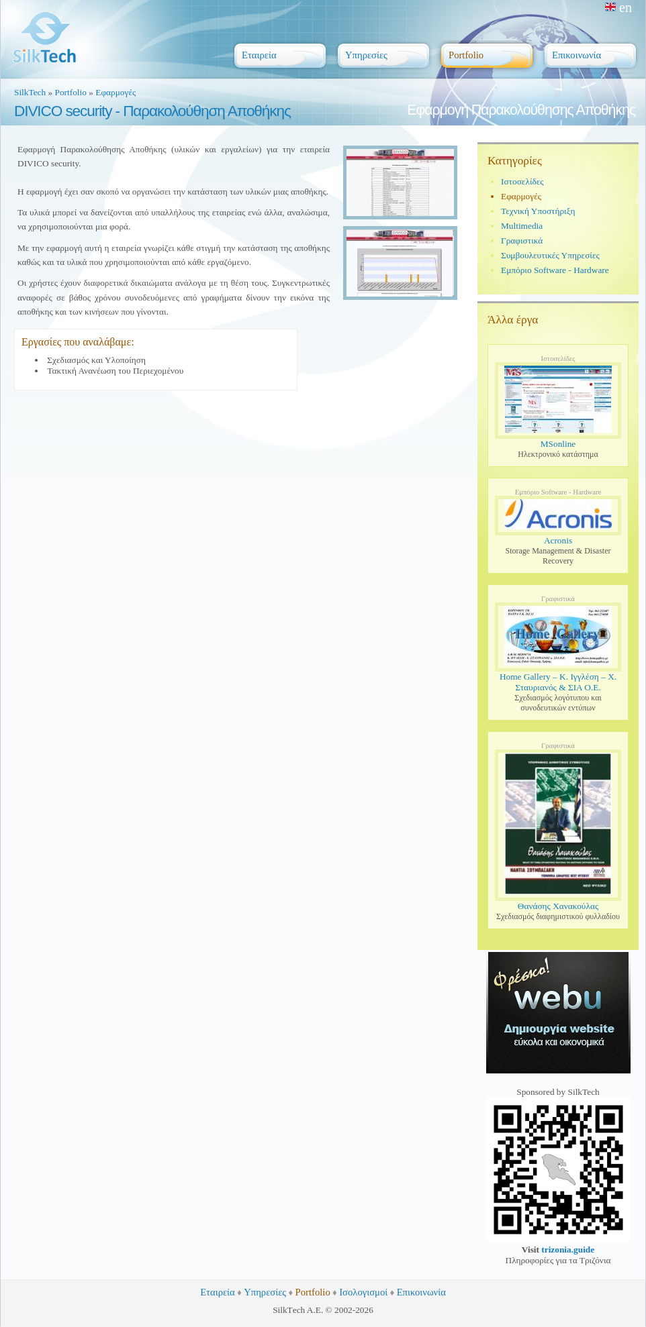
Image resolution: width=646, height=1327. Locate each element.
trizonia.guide (567, 1249)
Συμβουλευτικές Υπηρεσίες (550, 255)
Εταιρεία (217, 1292)
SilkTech (30, 92)
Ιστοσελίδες (522, 181)
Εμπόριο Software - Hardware (555, 270)
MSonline (558, 444)
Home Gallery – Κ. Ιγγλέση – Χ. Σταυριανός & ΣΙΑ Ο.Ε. (558, 682)
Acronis (558, 540)
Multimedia (522, 226)
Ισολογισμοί (363, 1292)
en (618, 7)
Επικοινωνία (421, 1292)
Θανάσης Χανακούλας (558, 906)
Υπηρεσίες (265, 1292)
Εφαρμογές (115, 92)
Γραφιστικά (522, 240)
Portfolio (71, 92)
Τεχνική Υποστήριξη (538, 211)
